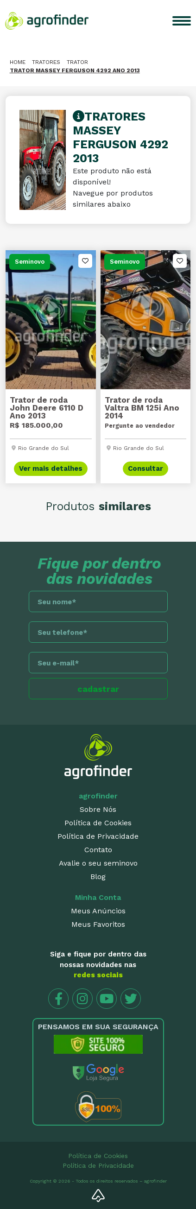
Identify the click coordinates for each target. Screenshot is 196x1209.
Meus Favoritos (98, 924)
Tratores (46, 62)
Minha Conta (98, 897)
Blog (98, 876)
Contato (98, 849)
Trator (77, 62)
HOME (17, 62)
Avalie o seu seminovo (98, 863)
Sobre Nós (98, 809)
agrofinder (98, 795)
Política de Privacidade (98, 836)
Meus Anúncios (98, 910)
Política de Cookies (98, 822)
